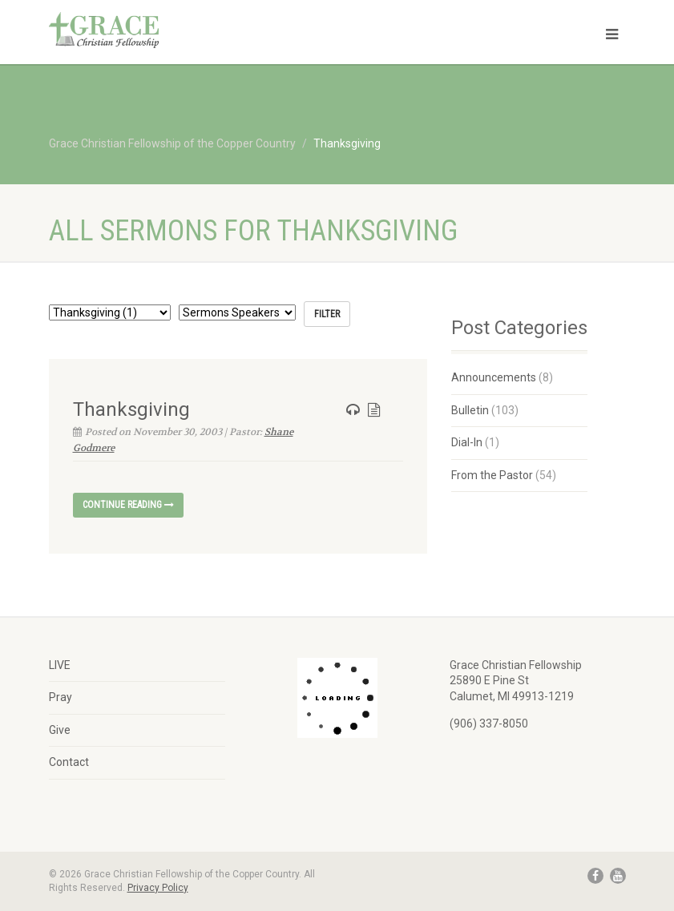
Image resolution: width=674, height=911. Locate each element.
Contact (69, 762)
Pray (60, 697)
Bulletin (470, 410)
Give (60, 730)
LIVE (60, 665)
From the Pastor (492, 475)
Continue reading (128, 504)
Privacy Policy (157, 887)
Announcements (493, 377)
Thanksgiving (131, 409)
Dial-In (466, 442)
